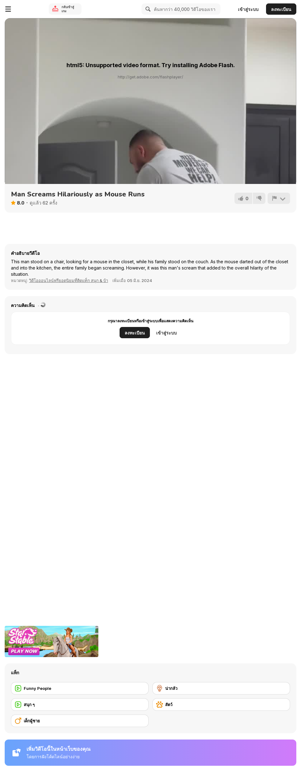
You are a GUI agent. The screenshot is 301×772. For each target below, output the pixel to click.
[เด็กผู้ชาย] (80, 721)
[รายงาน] (279, 198)
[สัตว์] (221, 704)
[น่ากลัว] (221, 688)
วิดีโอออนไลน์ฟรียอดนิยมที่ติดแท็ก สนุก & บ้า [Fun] (68, 280)
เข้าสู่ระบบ (248, 9)
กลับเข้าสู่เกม (68, 9)
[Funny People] (80, 688)
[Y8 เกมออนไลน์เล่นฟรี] (29, 9)
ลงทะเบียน (281, 9)
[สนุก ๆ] (80, 704)
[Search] (147, 9)
